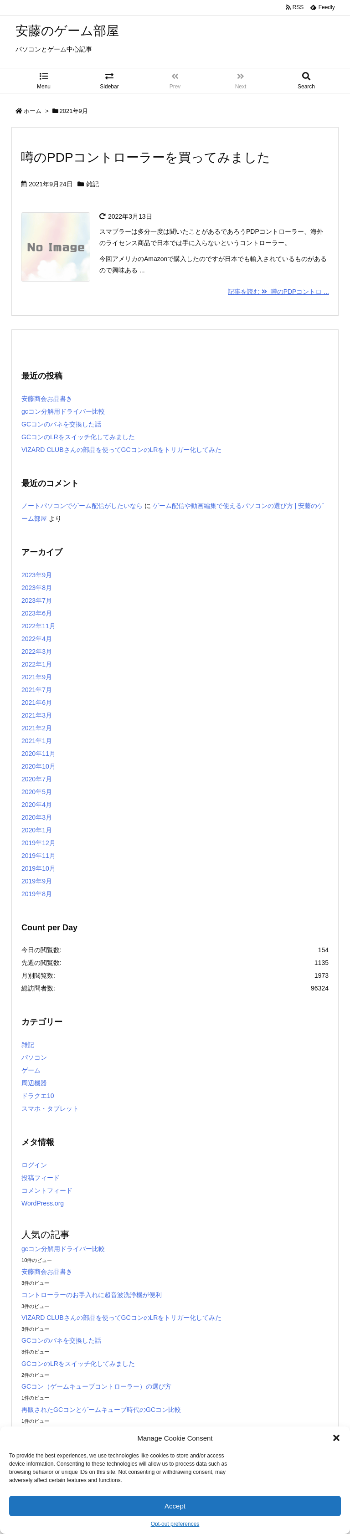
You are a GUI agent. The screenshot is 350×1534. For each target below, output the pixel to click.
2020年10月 (38, 766)
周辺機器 (34, 1083)
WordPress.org (42, 1203)
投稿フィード (40, 1177)
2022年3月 (36, 651)
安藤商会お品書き (46, 398)
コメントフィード (46, 1190)
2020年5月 (36, 791)
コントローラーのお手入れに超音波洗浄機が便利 (91, 1294)
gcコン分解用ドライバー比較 (63, 411)
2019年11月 (38, 855)
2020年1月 (36, 830)
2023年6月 (36, 613)
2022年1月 (36, 664)
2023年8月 (36, 587)
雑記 (92, 184)
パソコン (34, 1057)
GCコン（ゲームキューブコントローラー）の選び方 (96, 1386)
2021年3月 (36, 715)
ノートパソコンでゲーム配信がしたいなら (82, 505)
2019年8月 (36, 894)
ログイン (34, 1165)
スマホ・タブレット (50, 1108)
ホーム (32, 111)
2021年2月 (36, 728)
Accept (175, 1506)
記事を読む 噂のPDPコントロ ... (278, 291)
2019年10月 (38, 868)
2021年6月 (36, 702)
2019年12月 (38, 843)
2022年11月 (38, 626)
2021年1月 (36, 740)
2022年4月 (36, 638)
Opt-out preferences (175, 1524)
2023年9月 (36, 575)
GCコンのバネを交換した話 (61, 424)
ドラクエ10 (37, 1095)
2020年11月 (38, 753)
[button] (336, 1437)
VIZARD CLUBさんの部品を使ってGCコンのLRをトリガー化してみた (121, 449)
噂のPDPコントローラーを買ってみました (145, 157)
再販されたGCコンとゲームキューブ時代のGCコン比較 (101, 1409)
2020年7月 (36, 779)
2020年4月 (36, 804)
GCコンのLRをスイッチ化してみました (78, 437)
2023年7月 (36, 600)
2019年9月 (36, 881)
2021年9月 (36, 677)
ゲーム (31, 1070)
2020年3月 (36, 817)
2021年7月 (36, 689)
